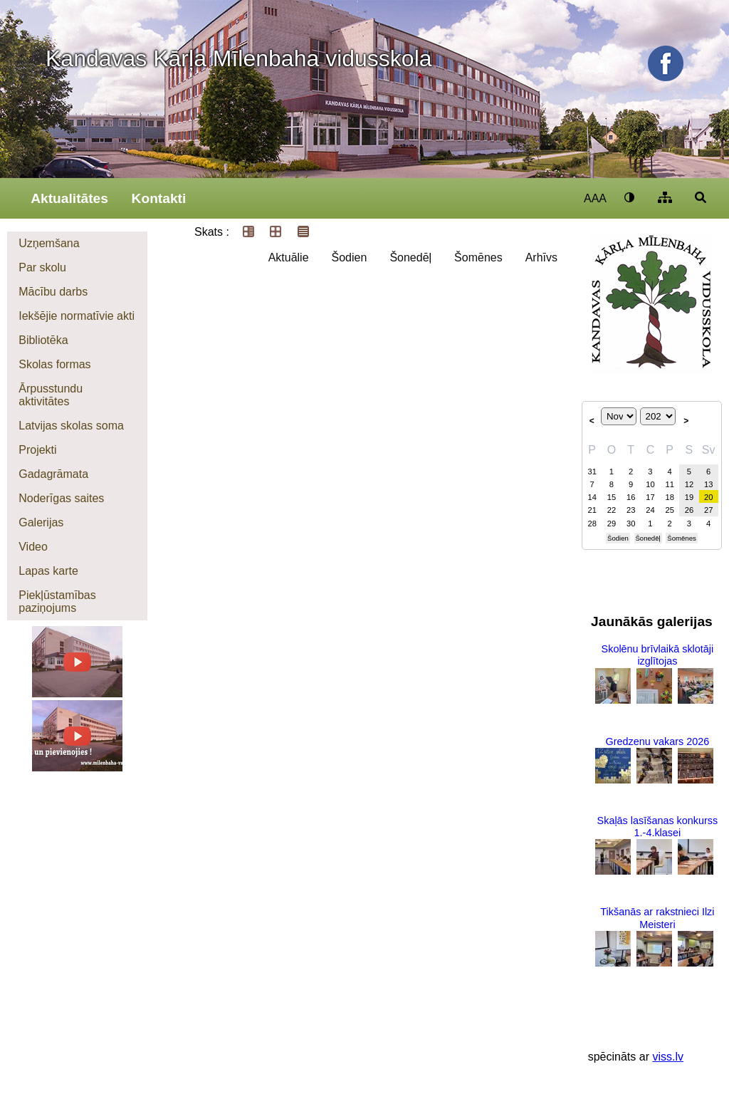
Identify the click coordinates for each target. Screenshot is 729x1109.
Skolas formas (54, 364)
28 (591, 523)
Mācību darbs (53, 292)
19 (689, 497)
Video (33, 547)
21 (591, 510)
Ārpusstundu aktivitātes (51, 394)
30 (630, 523)
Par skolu (42, 267)
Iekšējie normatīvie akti (77, 316)
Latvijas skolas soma (71, 426)
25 (669, 510)
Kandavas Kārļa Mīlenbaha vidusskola (239, 58)
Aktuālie (288, 257)
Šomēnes (478, 257)
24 (650, 510)
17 (650, 497)
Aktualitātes (69, 198)
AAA (595, 198)
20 (708, 497)
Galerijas (41, 522)
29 (611, 523)
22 (611, 510)
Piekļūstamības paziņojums (57, 601)
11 (669, 484)
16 (630, 497)
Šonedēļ (410, 257)
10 (650, 484)
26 (689, 510)
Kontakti (159, 198)
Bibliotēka (43, 340)
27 (708, 510)
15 (611, 497)
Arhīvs (541, 257)
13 (708, 484)
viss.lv (667, 1057)
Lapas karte (48, 571)
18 (669, 497)
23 (630, 510)
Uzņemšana (49, 243)
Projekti (37, 450)
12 (689, 484)
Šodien (349, 257)
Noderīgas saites (61, 498)
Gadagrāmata (53, 474)
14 (591, 497)
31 (591, 471)
